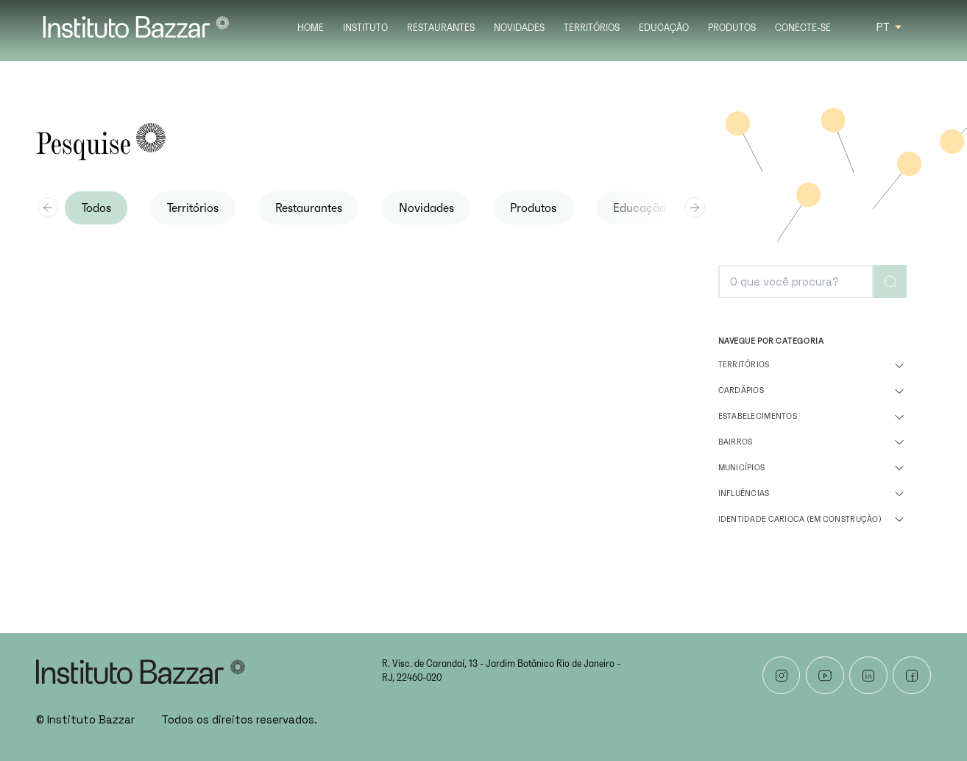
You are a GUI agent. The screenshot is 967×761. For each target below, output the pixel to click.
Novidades (519, 28)
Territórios (592, 28)
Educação (664, 28)
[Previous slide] (48, 207)
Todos (96, 208)
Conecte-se (803, 28)
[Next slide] (694, 207)
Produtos (732, 28)
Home (310, 28)
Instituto (365, 28)
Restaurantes (441, 28)
